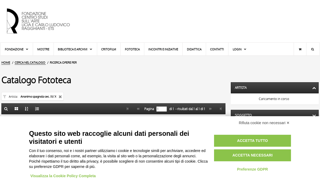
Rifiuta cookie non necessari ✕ (264, 123)
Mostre (43, 49)
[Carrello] (300, 49)
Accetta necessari (252, 155)
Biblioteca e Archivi (75, 49)
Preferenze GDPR (252, 169)
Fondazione (17, 49)
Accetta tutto (252, 140)
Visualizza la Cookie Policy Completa (63, 176)
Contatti (217, 49)
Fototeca (132, 49)
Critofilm (108, 49)
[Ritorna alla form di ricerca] (6, 108)
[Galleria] (16, 108)
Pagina (148, 109)
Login (240, 49)
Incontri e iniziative (163, 49)
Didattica (194, 49)
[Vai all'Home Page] (42, 21)
